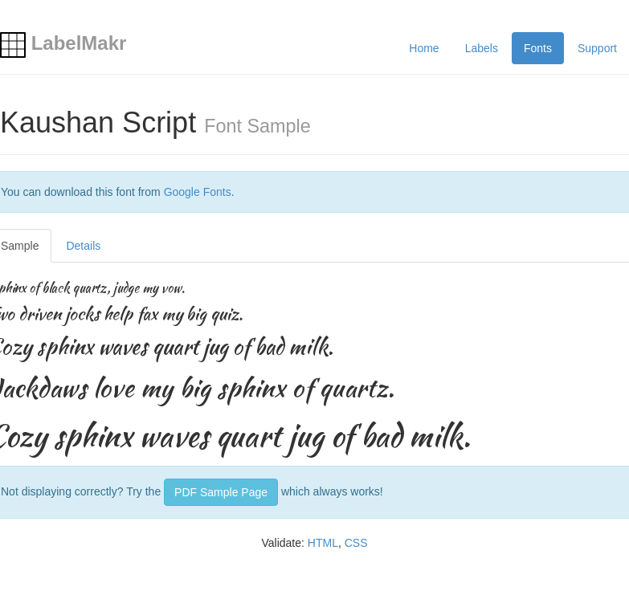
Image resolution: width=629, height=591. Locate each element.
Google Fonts (197, 191)
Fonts (538, 48)
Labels (481, 48)
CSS (356, 542)
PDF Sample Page (221, 492)
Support (597, 48)
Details (83, 245)
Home (424, 48)
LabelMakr (63, 43)
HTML (323, 542)
